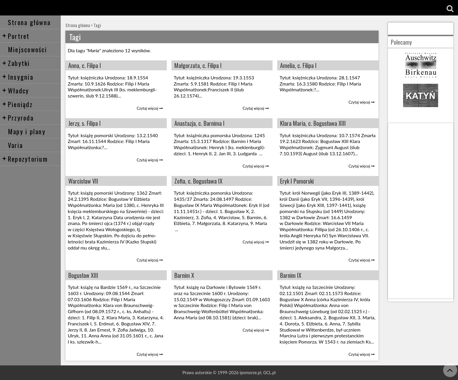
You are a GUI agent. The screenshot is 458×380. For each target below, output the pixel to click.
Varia (15, 145)
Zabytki (16, 63)
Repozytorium (25, 158)
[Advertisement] (420, 210)
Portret (16, 36)
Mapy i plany (27, 131)
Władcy (15, 90)
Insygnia (17, 76)
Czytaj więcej (150, 108)
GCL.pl (269, 372)
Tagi (97, 25)
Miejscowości (27, 49)
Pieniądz (17, 104)
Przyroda (18, 117)
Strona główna (29, 22)
